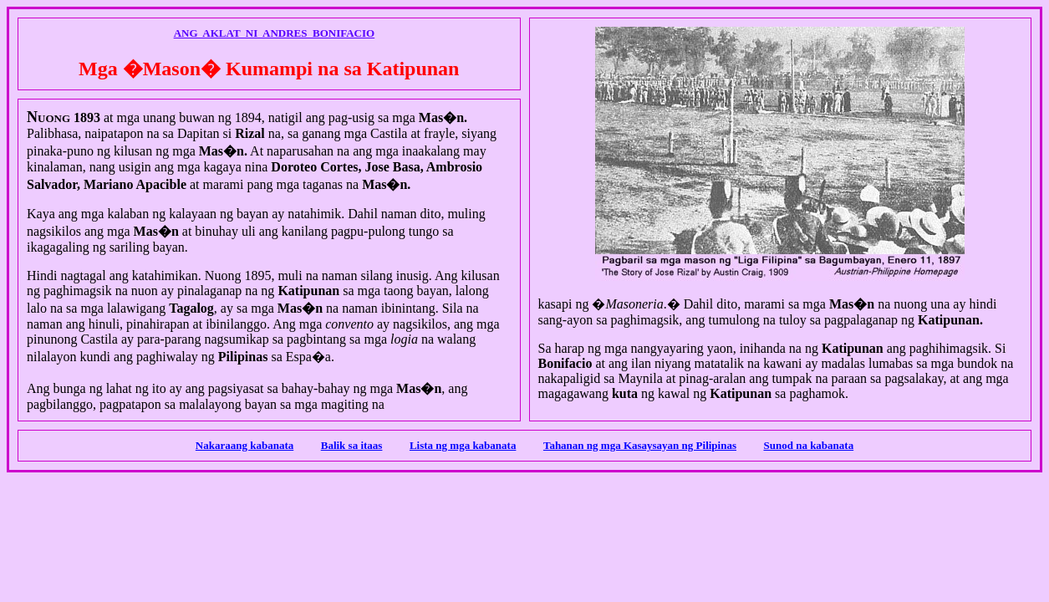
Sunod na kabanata (808, 445)
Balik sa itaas (352, 445)
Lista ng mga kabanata (463, 445)
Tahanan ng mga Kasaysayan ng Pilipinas (639, 445)
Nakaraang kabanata (244, 445)
